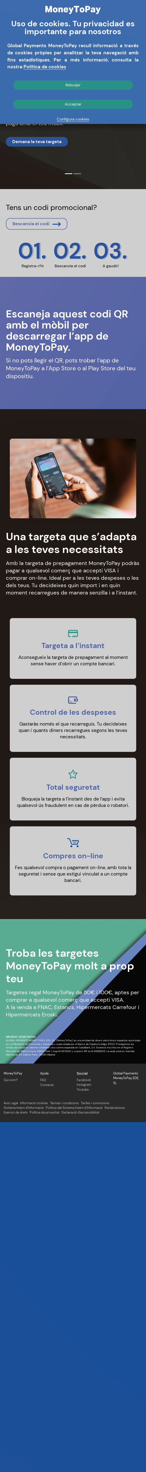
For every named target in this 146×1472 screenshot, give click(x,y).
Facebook (84, 1430)
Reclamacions (115, 1458)
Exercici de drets (16, 1462)
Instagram (84, 1434)
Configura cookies (73, 119)
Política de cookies (45, 67)
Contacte (47, 1434)
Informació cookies (34, 1453)
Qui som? (11, 1430)
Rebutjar (73, 85)
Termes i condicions (64, 1453)
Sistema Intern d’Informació (24, 1458)
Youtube (83, 1439)
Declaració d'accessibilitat (80, 1462)
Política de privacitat (45, 1462)
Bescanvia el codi (36, 414)
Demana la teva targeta (36, 142)
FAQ (43, 1430)
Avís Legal (11, 1453)
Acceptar (73, 104)
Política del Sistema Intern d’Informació (74, 1458)
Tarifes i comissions (95, 1453)
